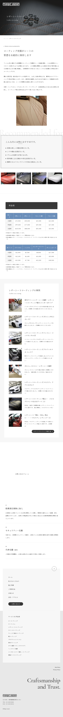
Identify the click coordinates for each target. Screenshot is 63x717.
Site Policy (57, 667)
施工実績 (11, 585)
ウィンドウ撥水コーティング (16, 633)
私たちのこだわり (13, 581)
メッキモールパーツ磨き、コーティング (19, 652)
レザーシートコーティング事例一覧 (42, 431)
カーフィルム (11, 624)
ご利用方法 (11, 589)
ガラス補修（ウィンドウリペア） (17, 645)
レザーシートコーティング (15, 627)
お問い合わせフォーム (22, 474)
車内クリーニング (13, 642)
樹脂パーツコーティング (14, 655)
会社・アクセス (13, 597)
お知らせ (11, 593)
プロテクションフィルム (14, 639)
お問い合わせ (16, 604)
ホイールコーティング (14, 630)
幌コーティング (12, 636)
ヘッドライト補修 (13, 649)
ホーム (5, 38)
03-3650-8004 (20, 482)
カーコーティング (13, 621)
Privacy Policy (56, 669)
